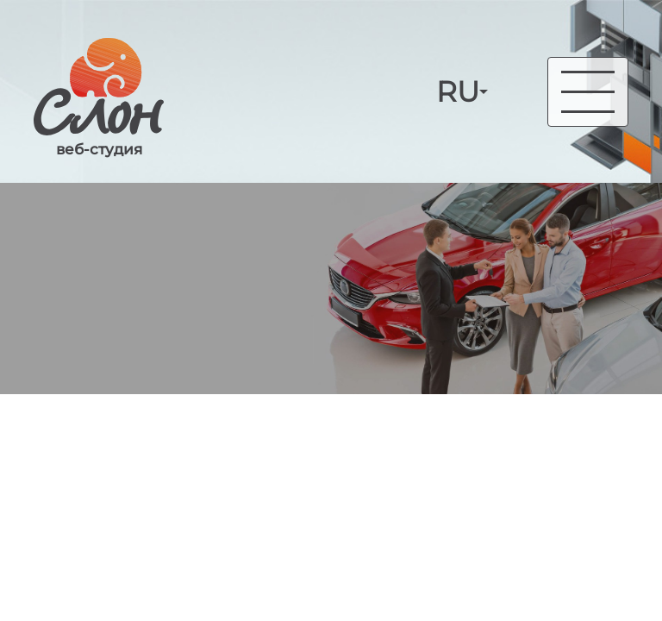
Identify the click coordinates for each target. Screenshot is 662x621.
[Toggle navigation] (587, 92)
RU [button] (457, 92)
